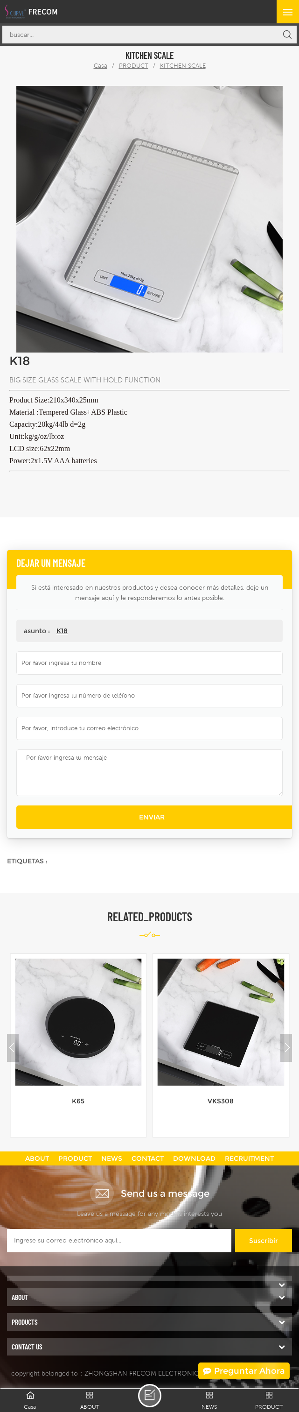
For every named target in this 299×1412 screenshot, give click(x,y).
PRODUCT (133, 65)
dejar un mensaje (149, 1395)
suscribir (263, 1240)
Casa (100, 65)
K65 (78, 1101)
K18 (62, 631)
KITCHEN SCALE (183, 65)
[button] (287, 1048)
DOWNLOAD (194, 1158)
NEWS (111, 1158)
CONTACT (148, 1158)
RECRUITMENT (249, 1158)
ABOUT (37, 1158)
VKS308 (221, 1101)
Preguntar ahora (244, 1371)
